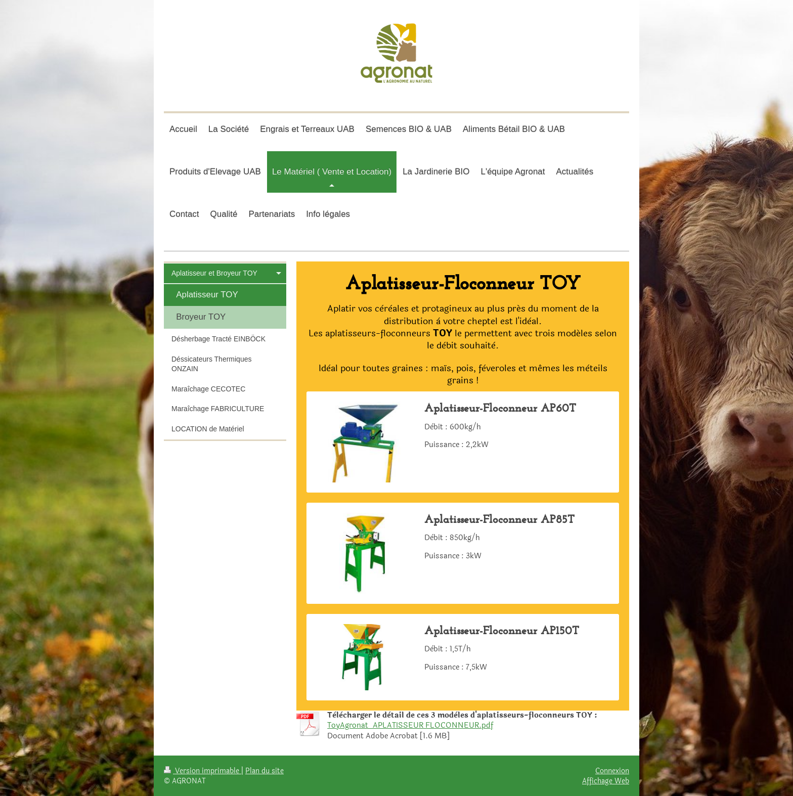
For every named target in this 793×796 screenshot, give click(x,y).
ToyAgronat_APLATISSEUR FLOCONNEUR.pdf (410, 725)
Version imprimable (202, 770)
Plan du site (264, 770)
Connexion (612, 770)
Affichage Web (605, 780)
